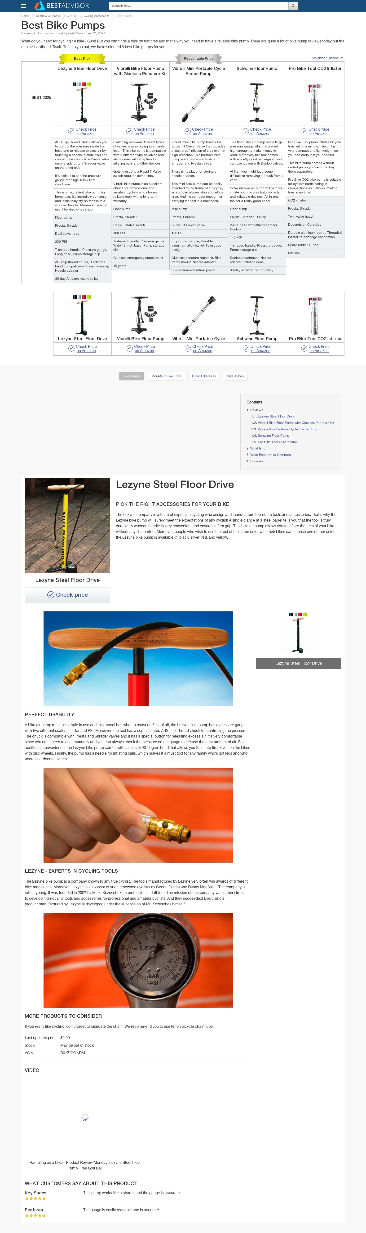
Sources (256, 461)
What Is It (257, 448)
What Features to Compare (270, 455)
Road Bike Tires (204, 376)
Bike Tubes (235, 376)
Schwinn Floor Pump (273, 435)
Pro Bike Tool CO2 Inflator (277, 442)
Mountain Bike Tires (166, 376)
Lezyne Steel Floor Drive (276, 416)
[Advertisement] (72, 427)
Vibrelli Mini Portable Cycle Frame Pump (288, 429)
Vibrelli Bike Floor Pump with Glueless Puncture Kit (296, 423)
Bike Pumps (132, 376)
